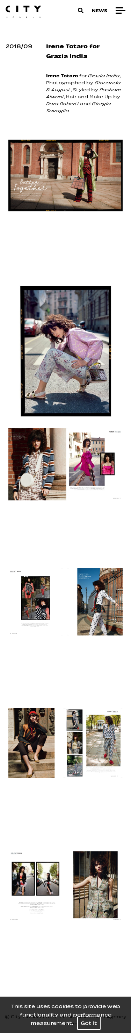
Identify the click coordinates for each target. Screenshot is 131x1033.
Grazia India (103, 76)
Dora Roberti (62, 104)
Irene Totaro (62, 76)
